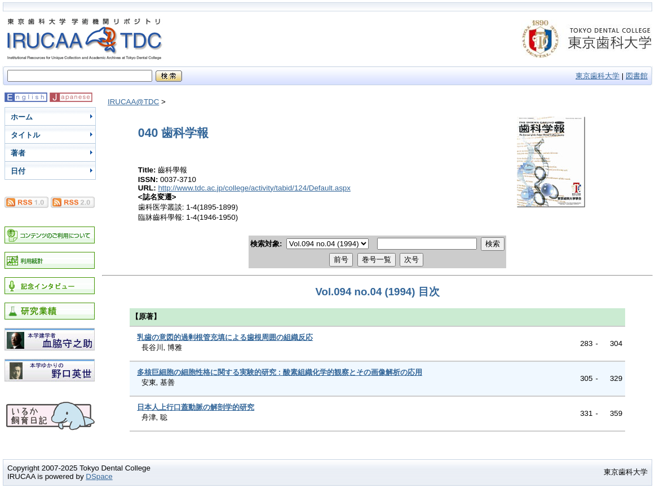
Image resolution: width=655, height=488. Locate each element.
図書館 (637, 76)
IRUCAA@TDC (133, 101)
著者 (18, 153)
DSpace (99, 476)
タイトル (25, 135)
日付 (18, 171)
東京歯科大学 (597, 76)
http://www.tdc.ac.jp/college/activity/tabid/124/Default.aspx (254, 188)
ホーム (22, 117)
